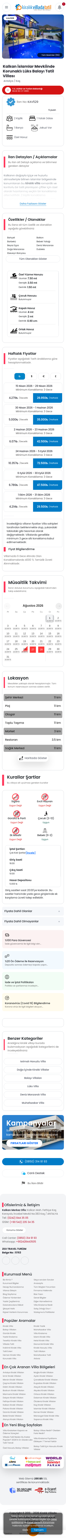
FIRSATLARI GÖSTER (24, 1143)
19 (24, 641)
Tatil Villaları (39, 1351)
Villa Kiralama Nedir (43, 1305)
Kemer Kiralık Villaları (44, 1412)
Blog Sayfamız (9, 1294)
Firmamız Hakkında (43, 1290)
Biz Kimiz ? (7, 1279)
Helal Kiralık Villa (41, 1340)
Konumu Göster (15, 1230)
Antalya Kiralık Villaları (13, 1372)
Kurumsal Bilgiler (11, 1283)
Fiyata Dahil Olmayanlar (21, 921)
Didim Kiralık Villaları (12, 1386)
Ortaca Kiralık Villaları (44, 1394)
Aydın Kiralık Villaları (43, 1376)
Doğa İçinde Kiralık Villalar (33, 1069)
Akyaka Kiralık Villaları (44, 1390)
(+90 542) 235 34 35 (22, 1222)
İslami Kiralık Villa (42, 1336)
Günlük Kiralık (9, 1333)
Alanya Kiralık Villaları (13, 1419)
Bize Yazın (38, 1294)
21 (41, 641)
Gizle (25, 1530)
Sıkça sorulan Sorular (44, 1279)
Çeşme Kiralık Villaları (13, 1383)
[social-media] (6, 1261)
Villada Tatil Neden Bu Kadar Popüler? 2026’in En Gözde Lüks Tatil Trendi (17, 1440)
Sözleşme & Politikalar (44, 1312)
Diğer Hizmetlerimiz (43, 1301)
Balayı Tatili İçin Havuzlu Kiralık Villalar (48, 1448)
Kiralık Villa (8, 1326)
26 (24, 649)
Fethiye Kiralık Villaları (13, 1401)
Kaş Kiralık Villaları (42, 1404)
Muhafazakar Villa (33, 1103)
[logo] (33, 7)
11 (16, 633)
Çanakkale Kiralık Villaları (46, 1379)
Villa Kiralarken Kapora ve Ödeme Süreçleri (15, 1432)
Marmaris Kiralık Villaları (14, 1394)
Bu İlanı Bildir (35, 1183)
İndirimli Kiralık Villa (12, 1347)
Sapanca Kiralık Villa (43, 1419)
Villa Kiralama (40, 1333)
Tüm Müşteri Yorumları (44, 1287)
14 (41, 633)
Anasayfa (38, 1283)
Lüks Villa (33, 1086)
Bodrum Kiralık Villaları (13, 1390)
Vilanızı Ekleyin (9, 1290)
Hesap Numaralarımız (13, 1287)
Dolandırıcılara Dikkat (13, 1305)
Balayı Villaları (33, 1078)
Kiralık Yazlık (39, 1326)
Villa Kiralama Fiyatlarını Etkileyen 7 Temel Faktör (45, 1440)
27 (33, 649)
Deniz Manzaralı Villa (33, 1094)
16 (58, 633)
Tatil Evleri (7, 1351)
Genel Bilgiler (40, 1297)
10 (8, 633)
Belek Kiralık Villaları (12, 1415)
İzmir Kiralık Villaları (12, 1376)
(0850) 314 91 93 (27, 1238)
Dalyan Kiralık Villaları (13, 1397)
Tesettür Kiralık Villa (12, 1340)
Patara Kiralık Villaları (13, 1408)
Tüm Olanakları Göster (33, 259)
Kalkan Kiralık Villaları (13, 1404)
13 (33, 633)
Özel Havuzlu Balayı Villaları (16, 1447)
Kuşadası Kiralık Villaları (45, 1383)
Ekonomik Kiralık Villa (44, 1344)
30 (58, 649)
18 (16, 641)
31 (8, 656)
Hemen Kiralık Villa (11, 1355)
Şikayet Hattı (9, 1308)
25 (16, 649)
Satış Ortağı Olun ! (42, 1308)
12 (24, 633)
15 (49, 633)
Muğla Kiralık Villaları (44, 1372)
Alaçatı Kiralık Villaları (44, 1386)
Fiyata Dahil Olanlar (18, 911)
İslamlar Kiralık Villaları (44, 1408)
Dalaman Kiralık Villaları (45, 1397)
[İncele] (31, 853)
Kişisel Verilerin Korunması (15, 1312)
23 (58, 641)
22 (49, 641)
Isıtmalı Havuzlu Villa (33, 1061)
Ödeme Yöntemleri (12, 1297)
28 (41, 649)
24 (8, 649)
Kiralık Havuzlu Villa (43, 1347)
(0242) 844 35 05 (17, 1218)
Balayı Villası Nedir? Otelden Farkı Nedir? (47, 1432)
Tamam (38, 1530)
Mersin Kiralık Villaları (13, 1379)
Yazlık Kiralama (10, 1336)
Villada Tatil (8, 1344)
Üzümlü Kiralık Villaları (13, 1412)
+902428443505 (26, 1241)
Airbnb (37, 1358)
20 (33, 641)
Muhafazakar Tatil (42, 1355)
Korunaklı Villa (9, 1358)
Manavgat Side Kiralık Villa (46, 1415)
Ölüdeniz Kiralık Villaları (45, 1401)
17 (8, 641)
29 (49, 649)
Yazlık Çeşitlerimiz (11, 1301)
